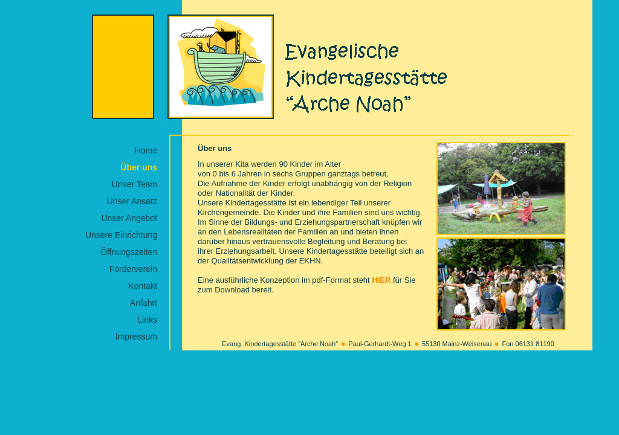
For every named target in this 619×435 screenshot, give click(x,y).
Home (146, 150)
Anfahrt (143, 303)
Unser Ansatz (132, 201)
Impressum (136, 336)
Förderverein (133, 269)
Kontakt (143, 286)
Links (147, 319)
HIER (381, 280)
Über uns (138, 167)
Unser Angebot (129, 218)
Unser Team (134, 184)
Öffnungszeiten (128, 252)
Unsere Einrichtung (121, 235)
